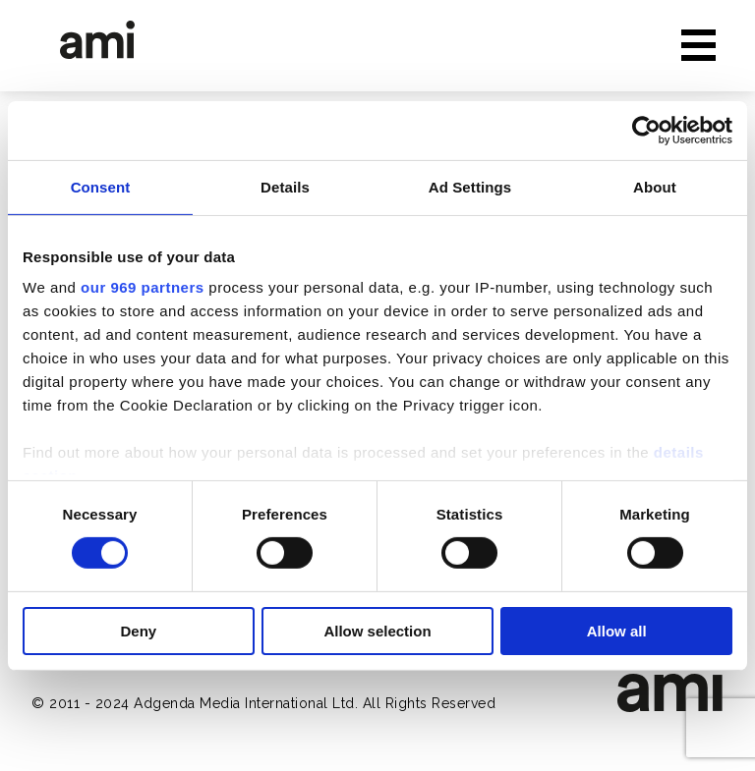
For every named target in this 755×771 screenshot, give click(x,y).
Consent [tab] (101, 186)
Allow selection (377, 631)
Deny (138, 631)
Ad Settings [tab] (470, 186)
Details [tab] (285, 186)
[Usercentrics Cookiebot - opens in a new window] (646, 129)
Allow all (617, 631)
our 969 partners (142, 287)
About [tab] (654, 186)
